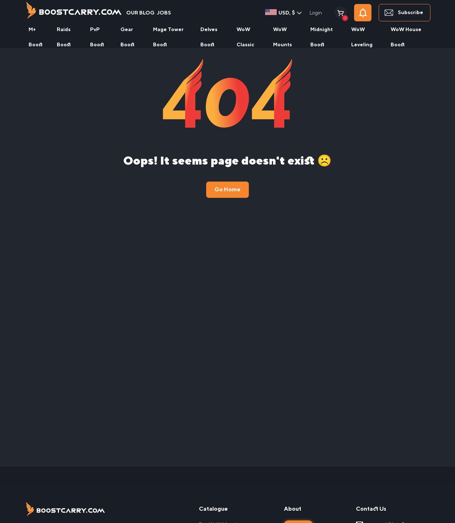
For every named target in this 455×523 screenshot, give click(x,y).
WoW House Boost (406, 36)
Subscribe (410, 12)
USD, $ (286, 13)
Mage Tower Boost (168, 36)
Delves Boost (208, 36)
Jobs (164, 13)
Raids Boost (64, 36)
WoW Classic (245, 36)
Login (316, 13)
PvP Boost (97, 36)
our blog (140, 13)
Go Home (227, 189)
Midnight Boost (321, 36)
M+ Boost (36, 36)
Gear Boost (127, 36)
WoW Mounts (282, 36)
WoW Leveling (362, 36)
